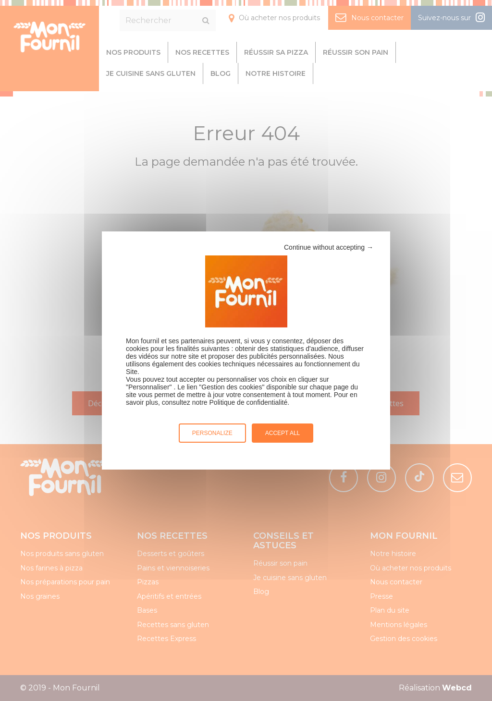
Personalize (212, 433)
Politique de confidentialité (248, 402)
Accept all (282, 433)
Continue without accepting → (328, 247)
